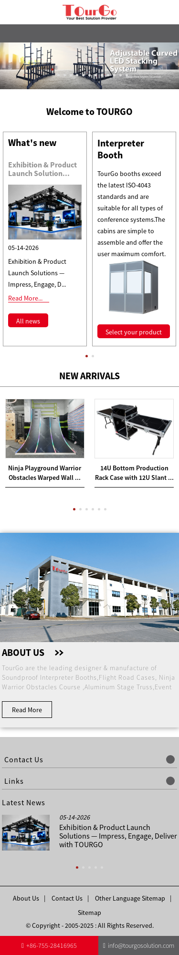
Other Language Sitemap (130, 898)
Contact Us (67, 898)
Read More (27, 710)
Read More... (25, 298)
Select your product (133, 332)
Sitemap (89, 912)
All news (28, 321)
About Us (26, 898)
